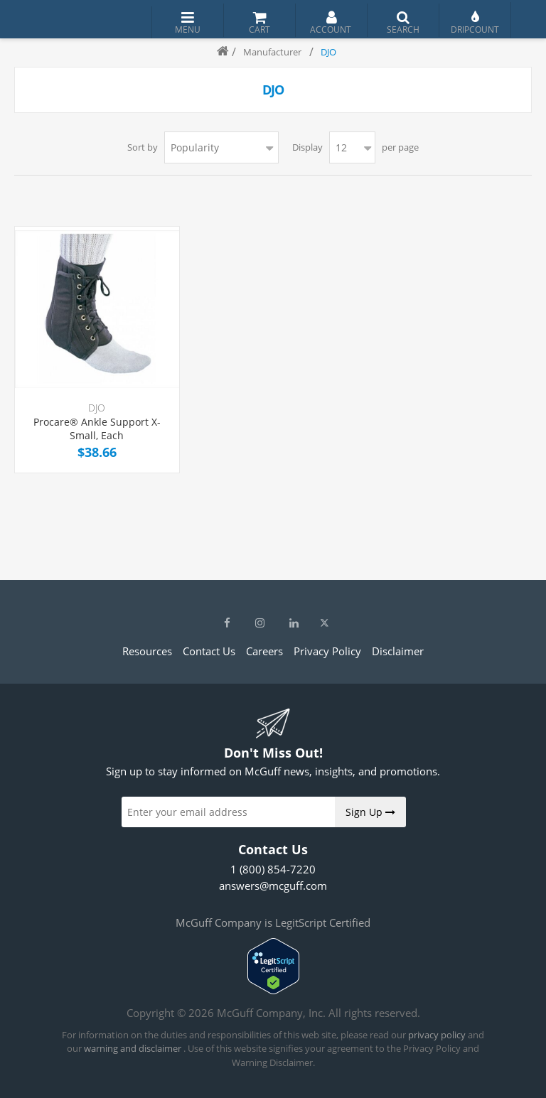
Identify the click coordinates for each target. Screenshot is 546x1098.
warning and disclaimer (132, 1048)
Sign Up (370, 812)
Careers (264, 651)
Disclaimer (398, 651)
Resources (147, 651)
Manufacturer (272, 51)
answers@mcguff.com (273, 885)
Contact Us (209, 651)
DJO (96, 407)
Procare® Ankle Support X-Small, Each (97, 429)
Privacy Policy (327, 651)
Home (217, 52)
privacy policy (437, 1034)
